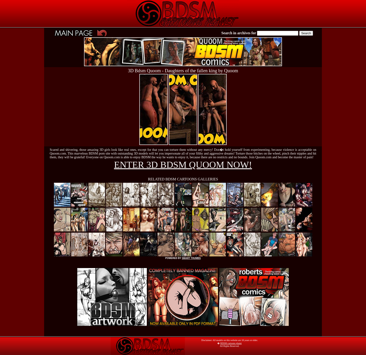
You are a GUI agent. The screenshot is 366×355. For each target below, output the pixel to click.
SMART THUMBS (191, 258)
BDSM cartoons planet (231, 343)
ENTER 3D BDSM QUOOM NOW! (183, 164)
